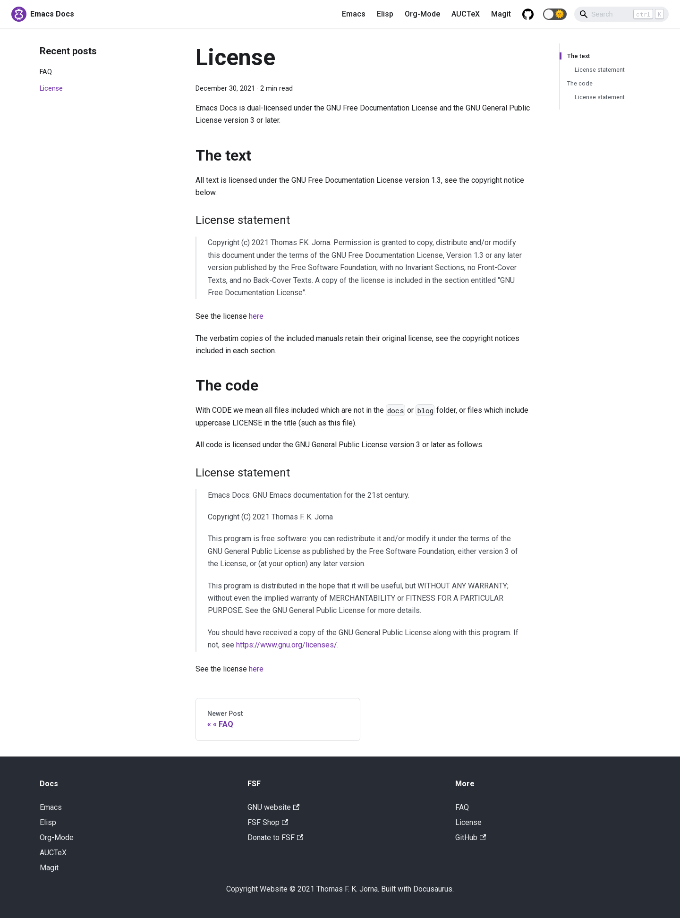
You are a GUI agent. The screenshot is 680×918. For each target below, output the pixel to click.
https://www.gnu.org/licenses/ (286, 644)
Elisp (385, 13)
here (256, 316)
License (51, 89)
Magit (501, 13)
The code (580, 83)
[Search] (621, 14)
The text (578, 56)
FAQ (46, 72)
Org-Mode (422, 13)
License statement (600, 69)
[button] (555, 14)
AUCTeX (465, 13)
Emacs (354, 13)
